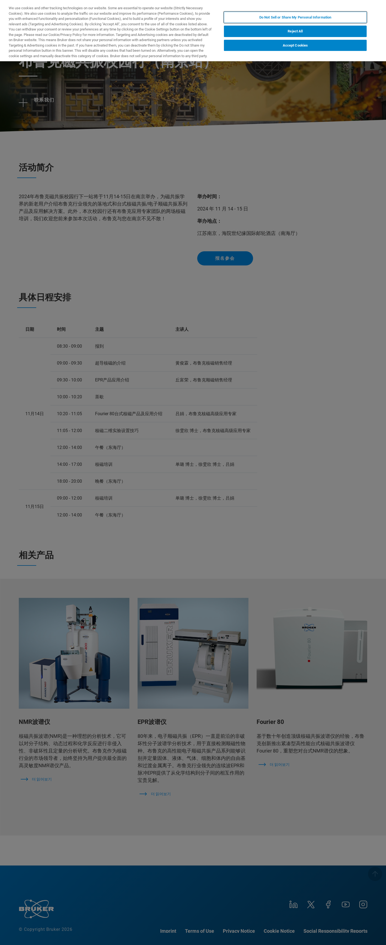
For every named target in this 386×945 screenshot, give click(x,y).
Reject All (295, 31)
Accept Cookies (295, 45)
